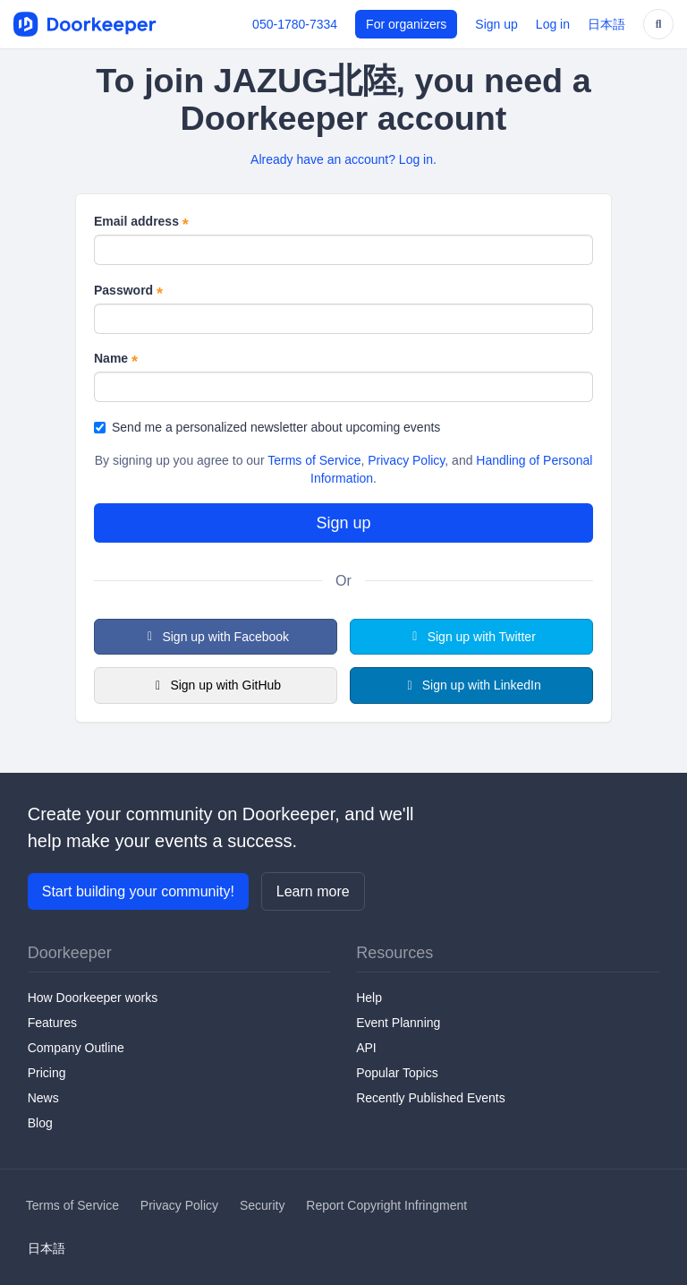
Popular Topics (397, 1073)
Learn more (313, 891)
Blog (40, 1123)
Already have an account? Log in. (343, 159)
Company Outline (76, 1048)
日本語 (606, 24)
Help (369, 997)
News (43, 1098)
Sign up (496, 24)
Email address (141, 222)
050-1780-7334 (294, 24)
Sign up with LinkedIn (471, 685)
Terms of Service (313, 460)
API (366, 1048)
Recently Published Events (430, 1098)
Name (116, 359)
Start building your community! (138, 891)
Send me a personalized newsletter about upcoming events (267, 427)
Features (52, 1022)
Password (128, 291)
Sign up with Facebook (215, 637)
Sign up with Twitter (471, 637)
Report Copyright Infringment (386, 1205)
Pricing (47, 1073)
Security (262, 1205)
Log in (553, 24)
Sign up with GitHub (215, 685)
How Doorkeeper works (93, 997)
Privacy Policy (406, 460)
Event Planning (398, 1022)
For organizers (406, 24)
